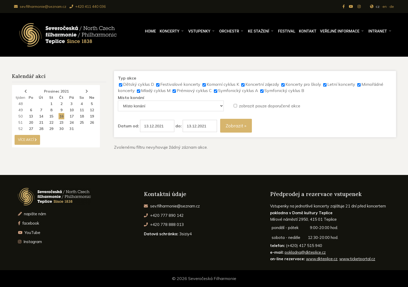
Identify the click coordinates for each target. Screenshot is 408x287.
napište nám (32, 213)
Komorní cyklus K (223, 84)
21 (41, 122)
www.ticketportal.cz (357, 258)
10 (71, 110)
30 (61, 128)
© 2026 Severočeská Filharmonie (204, 278)
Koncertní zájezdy (262, 84)
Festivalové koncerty (180, 84)
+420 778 (164, 224)
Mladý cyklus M (155, 90)
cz (378, 6)
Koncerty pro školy (303, 84)
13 (31, 116)
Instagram (30, 241)
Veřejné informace (340, 31)
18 (82, 116)
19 (92, 116)
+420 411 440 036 (87, 6)
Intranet (377, 31)
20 (31, 122)
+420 (164, 215)
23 (61, 122)
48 (20, 103)
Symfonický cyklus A (238, 90)
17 (71, 116)
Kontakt (307, 31)
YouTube (29, 232)
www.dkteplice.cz (321, 258)
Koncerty (170, 31)
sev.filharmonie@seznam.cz (40, 6)
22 (51, 122)
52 (20, 128)
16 (61, 116)
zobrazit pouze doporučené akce (269, 105)
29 (51, 128)
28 (41, 128)
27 (31, 128)
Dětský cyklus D (138, 84)
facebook (28, 223)
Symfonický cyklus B (284, 90)
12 (92, 110)
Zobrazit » (236, 125)
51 (20, 122)
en (384, 6)
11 (82, 110)
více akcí (27, 140)
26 (92, 122)
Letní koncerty (341, 84)
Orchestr (229, 31)
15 (51, 116)
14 (41, 116)
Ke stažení (258, 31)
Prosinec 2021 (56, 91)
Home (150, 31)
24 (71, 122)
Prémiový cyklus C (194, 90)
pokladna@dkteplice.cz (305, 252)
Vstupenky (199, 31)
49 (20, 110)
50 (20, 116)
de (392, 6)
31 (71, 128)
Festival (286, 31)
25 (82, 122)
